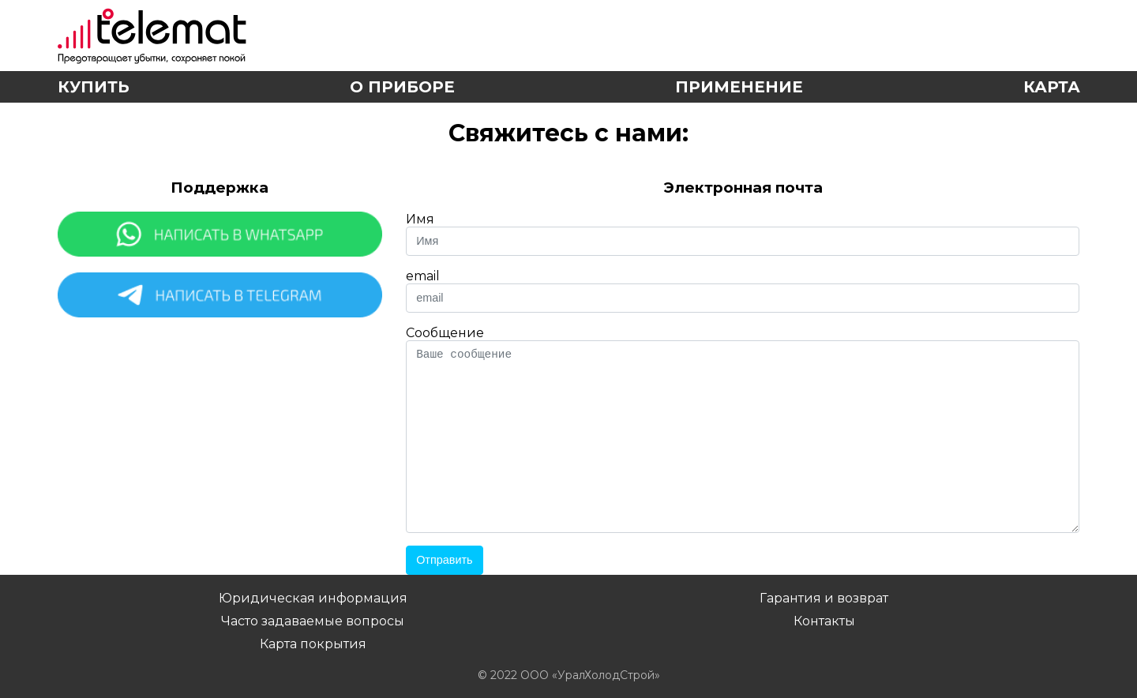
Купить (93, 86)
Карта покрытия (313, 643)
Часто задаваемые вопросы (312, 621)
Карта (1051, 86)
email (423, 275)
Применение (739, 86)
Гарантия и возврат (824, 598)
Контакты (824, 621)
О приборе (402, 86)
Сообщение (445, 332)
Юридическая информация (313, 598)
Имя (420, 219)
